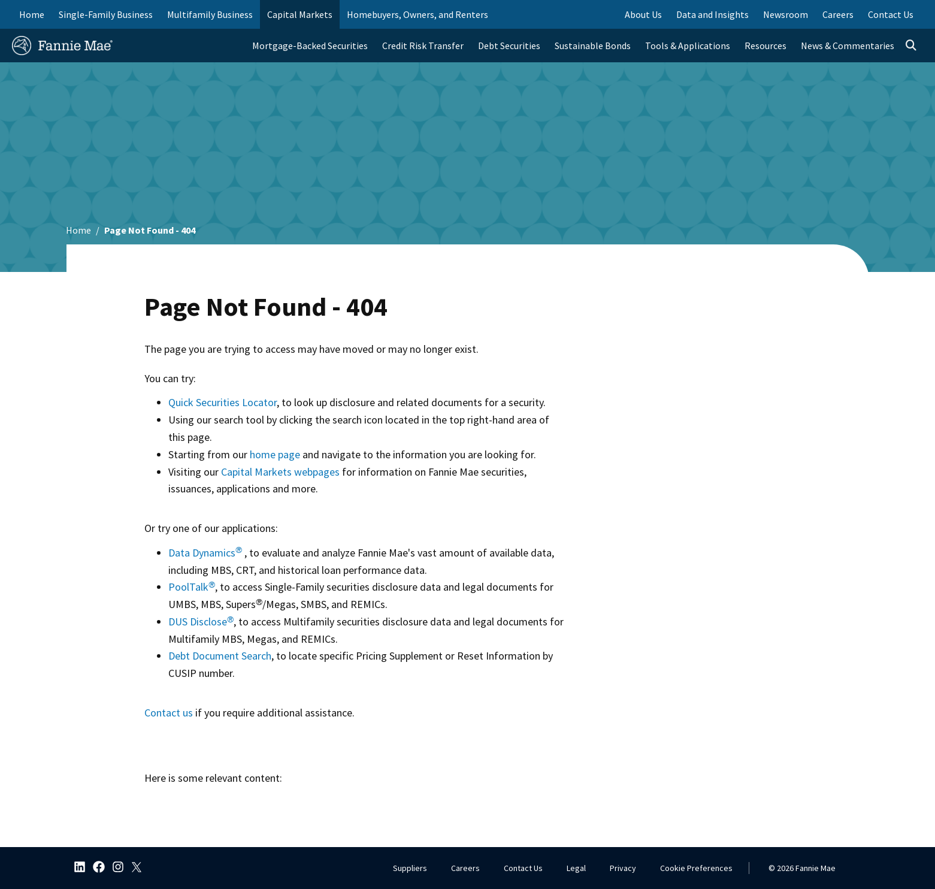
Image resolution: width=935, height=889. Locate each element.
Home (31, 14)
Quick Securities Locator (222, 402)
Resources (765, 46)
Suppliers (410, 868)
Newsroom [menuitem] (785, 14)
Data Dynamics (205, 553)
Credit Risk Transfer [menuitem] (423, 46)
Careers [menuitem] (838, 14)
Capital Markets (299, 14)
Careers (465, 868)
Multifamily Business (210, 14)
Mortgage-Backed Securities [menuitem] (310, 46)
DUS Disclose (201, 621)
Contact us (168, 712)
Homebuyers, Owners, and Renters (417, 14)
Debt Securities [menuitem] (509, 46)
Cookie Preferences (696, 868)
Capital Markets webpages (280, 472)
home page (275, 454)
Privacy (623, 868)
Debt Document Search (219, 656)
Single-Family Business (106, 14)
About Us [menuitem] (643, 14)
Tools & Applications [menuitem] (687, 46)
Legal (576, 868)
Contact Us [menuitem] (890, 14)
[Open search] (911, 45)
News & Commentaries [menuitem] (847, 46)
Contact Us (523, 868)
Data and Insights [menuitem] (712, 14)
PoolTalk (191, 587)
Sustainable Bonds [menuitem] (593, 46)
